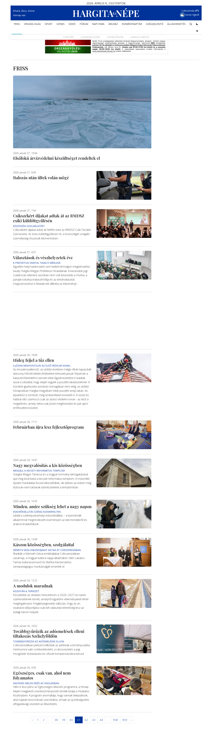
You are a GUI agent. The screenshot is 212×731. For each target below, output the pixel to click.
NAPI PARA (98, 24)
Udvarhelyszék (90, 37)
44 (101, 720)
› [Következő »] (131, 720)
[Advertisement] (82, 320)
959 (124, 720)
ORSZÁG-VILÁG (32, 24)
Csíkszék (68, 37)
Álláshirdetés (176, 24)
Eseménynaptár (132, 24)
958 (115, 720)
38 (56, 720)
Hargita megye (140, 37)
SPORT (48, 24)
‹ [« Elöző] (32, 720)
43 (94, 720)
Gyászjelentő (154, 24)
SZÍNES (60, 24)
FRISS (17, 24)
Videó (72, 24)
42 (86, 720)
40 (71, 720)
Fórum (84, 24)
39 (63, 720)
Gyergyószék (115, 37)
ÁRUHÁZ (113, 24)
